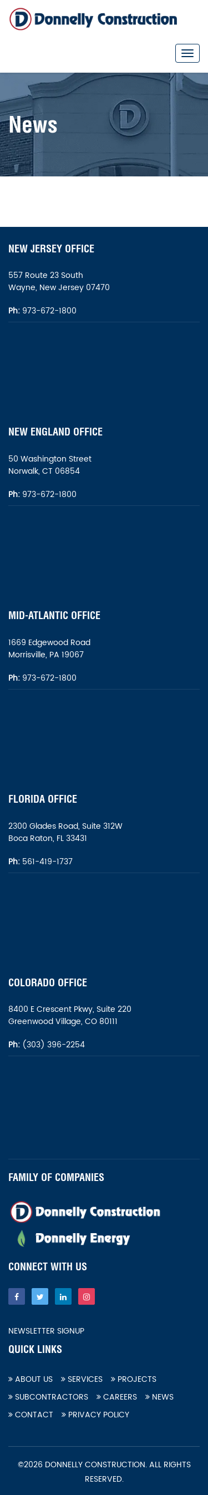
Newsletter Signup (46, 1331)
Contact (30, 1414)
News (159, 1397)
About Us (30, 1379)
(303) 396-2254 (52, 1044)
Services (82, 1379)
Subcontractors (48, 1397)
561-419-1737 (47, 861)
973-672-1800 (48, 311)
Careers (117, 1397)
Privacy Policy (95, 1414)
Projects (133, 1379)
